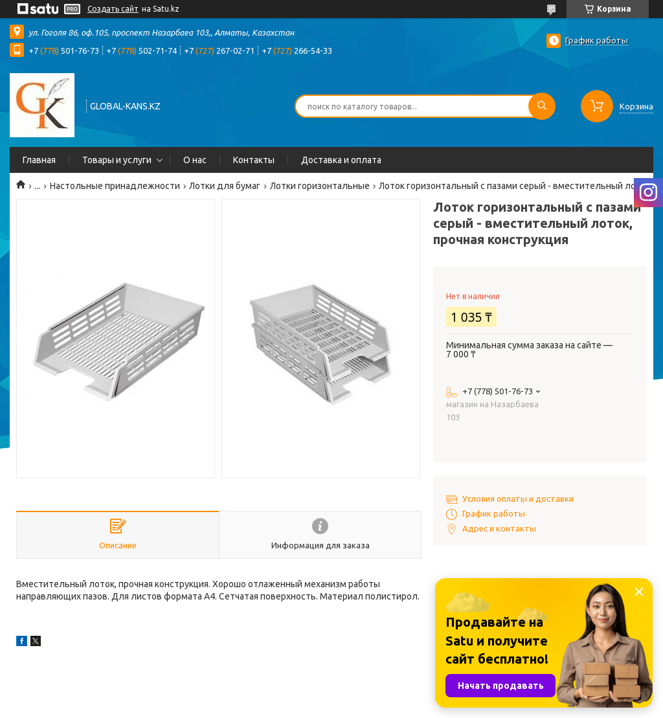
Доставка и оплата (341, 159)
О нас (195, 159)
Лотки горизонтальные (320, 186)
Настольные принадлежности (115, 186)
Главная (39, 159)
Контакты (254, 159)
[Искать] (542, 106)
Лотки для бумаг (224, 186)
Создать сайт (113, 9)
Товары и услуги (117, 159)
